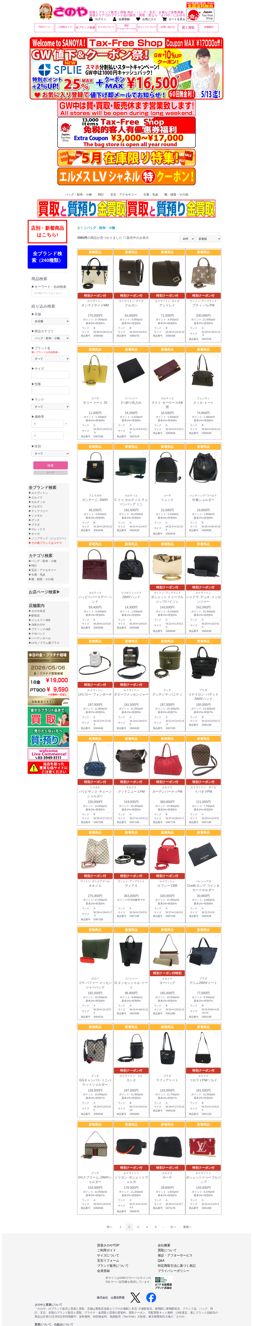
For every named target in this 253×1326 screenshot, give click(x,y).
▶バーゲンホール (40, 638)
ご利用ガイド (65, 27)
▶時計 (33, 565)
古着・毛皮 (150, 194)
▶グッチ (34, 520)
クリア (50, 472)
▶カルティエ (37, 501)
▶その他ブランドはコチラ (45, 542)
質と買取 (188, 27)
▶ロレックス (37, 529)
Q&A (161, 1260)
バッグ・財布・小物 (78, 194)
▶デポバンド (37, 633)
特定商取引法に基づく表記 (177, 1265)
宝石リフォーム (108, 1260)
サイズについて (106, 27)
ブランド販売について (113, 1265)
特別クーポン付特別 (167, 973)
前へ (109, 1226)
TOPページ (44, 27)
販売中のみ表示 (136, 237)
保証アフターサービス (126, 27)
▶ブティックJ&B (39, 629)
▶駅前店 (34, 615)
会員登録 (103, 1270)
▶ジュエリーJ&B (39, 620)
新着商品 (95, 252)
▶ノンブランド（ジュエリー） (48, 538)
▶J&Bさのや (37, 624)
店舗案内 (208, 27)
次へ (173, 1226)
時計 (101, 194)
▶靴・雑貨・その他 (41, 579)
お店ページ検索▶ (44, 592)
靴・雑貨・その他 (176, 194)
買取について (167, 1250)
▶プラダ (34, 524)
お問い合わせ (167, 27)
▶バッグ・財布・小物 (42, 561)
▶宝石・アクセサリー (42, 570)
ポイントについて (147, 27)
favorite (108, 260)
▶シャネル (35, 515)
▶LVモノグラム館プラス (44, 642)
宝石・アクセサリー (123, 194)
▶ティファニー (38, 511)
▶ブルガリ (35, 506)
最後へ (187, 1226)
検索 (50, 465)
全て (80, 228)
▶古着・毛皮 (37, 574)
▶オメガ (34, 533)
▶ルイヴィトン (38, 492)
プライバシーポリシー (173, 1270)
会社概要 (164, 1245)
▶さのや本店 (37, 611)
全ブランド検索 (85, 27)
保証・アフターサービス (175, 1255)
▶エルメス (35, 497)
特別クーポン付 (95, 295)
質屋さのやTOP (108, 1245)
